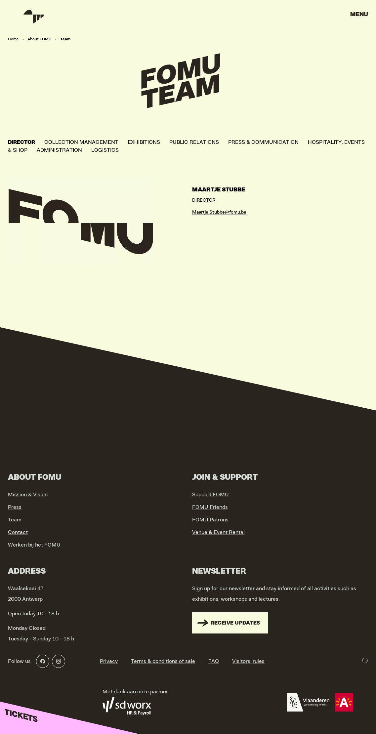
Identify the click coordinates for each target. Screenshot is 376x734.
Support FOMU (210, 494)
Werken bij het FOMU (34, 545)
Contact (18, 532)
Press (14, 507)
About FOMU (39, 39)
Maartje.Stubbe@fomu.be (219, 212)
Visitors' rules (248, 661)
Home (13, 39)
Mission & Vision (28, 494)
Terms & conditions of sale (163, 661)
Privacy (109, 661)
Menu (359, 15)
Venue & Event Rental (218, 532)
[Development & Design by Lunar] (365, 660)
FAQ (213, 661)
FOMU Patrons (210, 519)
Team (14, 519)
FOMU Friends (210, 507)
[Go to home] (33, 16)
